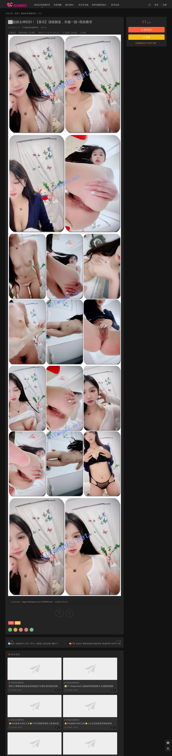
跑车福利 (69, 5)
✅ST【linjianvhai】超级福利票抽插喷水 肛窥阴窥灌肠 (64, 686)
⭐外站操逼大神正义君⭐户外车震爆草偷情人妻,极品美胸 (102, 686)
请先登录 (146, 30)
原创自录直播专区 (42, 5)
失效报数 (58, 5)
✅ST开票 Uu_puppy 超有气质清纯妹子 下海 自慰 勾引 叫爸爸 (102, 724)
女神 (11, 623)
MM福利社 (86, 749)
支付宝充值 (83, 5)
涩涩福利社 (16, 4)
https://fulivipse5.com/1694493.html (37, 602)
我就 (17, 623)
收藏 (146, 37)
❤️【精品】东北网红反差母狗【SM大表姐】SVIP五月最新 (64, 724)
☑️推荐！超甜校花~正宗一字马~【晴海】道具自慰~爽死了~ (33, 643)
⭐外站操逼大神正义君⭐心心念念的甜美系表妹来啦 (25, 724)
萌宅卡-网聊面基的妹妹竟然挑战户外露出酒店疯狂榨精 (25, 686)
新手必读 (115, 5)
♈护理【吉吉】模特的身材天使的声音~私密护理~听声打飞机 (95, 643)
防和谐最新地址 (99, 5)
